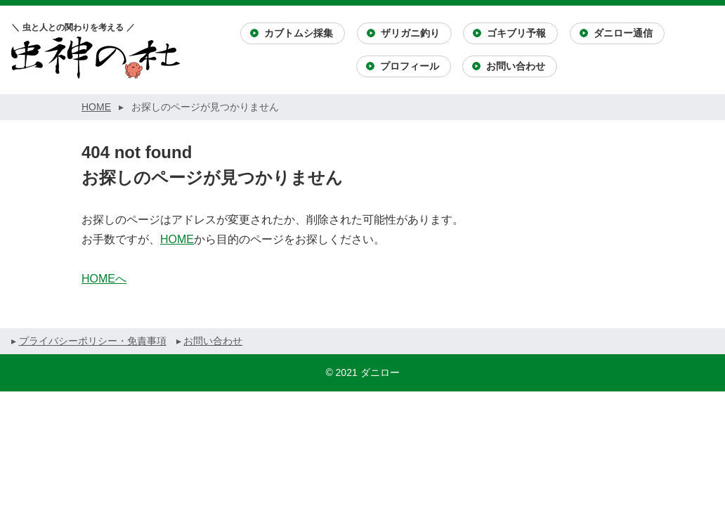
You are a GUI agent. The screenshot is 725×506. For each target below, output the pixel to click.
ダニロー (380, 372)
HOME (177, 239)
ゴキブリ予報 (516, 33)
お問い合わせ (515, 66)
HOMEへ (103, 279)
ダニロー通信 (623, 33)
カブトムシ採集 (298, 33)
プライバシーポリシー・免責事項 (92, 340)
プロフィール (409, 66)
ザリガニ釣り (410, 33)
